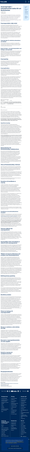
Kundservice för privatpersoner (13, 423)
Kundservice (14, 420)
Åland (2, 411)
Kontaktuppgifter (23, 432)
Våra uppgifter (23, 425)
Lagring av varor (13, 407)
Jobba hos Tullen (23, 428)
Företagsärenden (14, 410)
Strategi (22, 424)
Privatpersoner (4, 396)
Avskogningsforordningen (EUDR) (25, 413)
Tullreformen (23, 418)
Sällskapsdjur (3, 434)
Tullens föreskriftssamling (26, 17)
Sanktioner (22, 408)
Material (22, 434)
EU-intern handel (14, 414)
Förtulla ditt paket (4, 398)
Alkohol (2, 425)
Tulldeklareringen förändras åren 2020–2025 (24, 416)
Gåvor (2, 404)
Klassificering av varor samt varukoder (14, 404)
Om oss (22, 420)
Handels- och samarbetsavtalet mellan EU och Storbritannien (9, 383)
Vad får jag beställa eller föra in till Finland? (5, 422)
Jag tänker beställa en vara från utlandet (4, 400)
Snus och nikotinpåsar (4, 427)
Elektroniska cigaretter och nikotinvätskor (5, 430)
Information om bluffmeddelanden (14, 428)
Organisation (23, 422)
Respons (12, 430)
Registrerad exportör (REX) (5, 385)
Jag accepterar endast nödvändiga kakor (15, 448)
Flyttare (2, 406)
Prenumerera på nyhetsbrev (23, 403)
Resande (2, 407)
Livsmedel (3, 433)
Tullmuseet (22, 429)
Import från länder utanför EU (14, 399)
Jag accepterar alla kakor (15, 446)
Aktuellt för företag (24, 398)
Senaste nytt (23, 396)
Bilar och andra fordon (5, 436)
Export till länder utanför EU (13, 401)
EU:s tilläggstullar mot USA (24, 411)
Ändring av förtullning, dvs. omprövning (4, 410)
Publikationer (23, 431)
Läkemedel (3, 431)
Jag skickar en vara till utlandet (4, 403)
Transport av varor (14, 405)
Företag (12, 396)
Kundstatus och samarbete (13, 412)
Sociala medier (23, 407)
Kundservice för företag (13, 426)
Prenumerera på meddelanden (23, 400)
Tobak (2, 426)
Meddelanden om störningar (23, 405)
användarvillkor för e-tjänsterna (12, 442)
